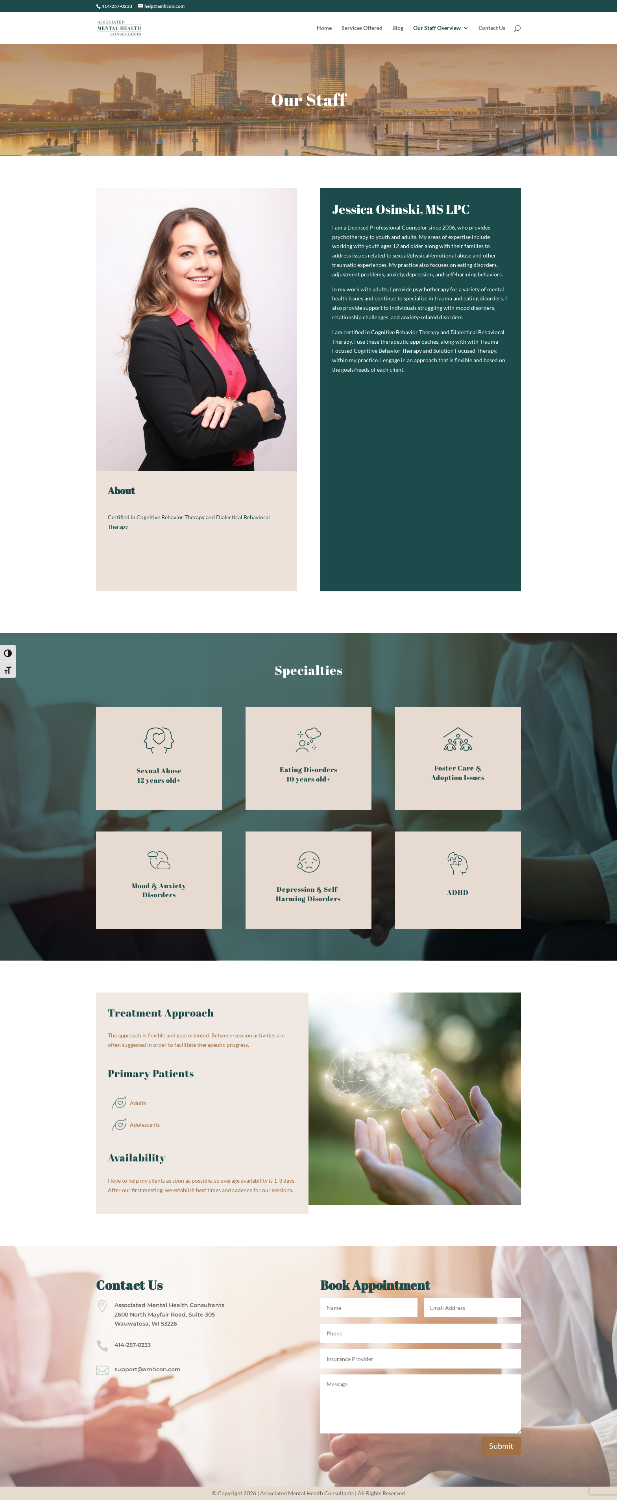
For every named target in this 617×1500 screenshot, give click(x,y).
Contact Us (491, 28)
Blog (397, 28)
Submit (501, 1445)
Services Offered (362, 28)
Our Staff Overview (437, 28)
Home (324, 28)
